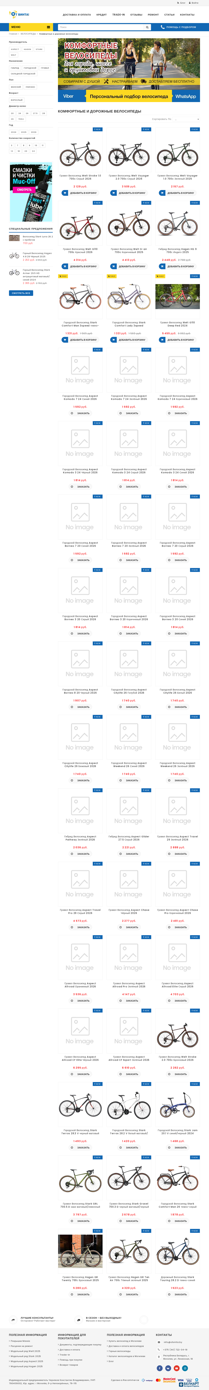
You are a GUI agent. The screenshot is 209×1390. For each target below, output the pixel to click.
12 (12, 151)
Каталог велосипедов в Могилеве (127, 1356)
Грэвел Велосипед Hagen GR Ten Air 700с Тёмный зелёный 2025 (129, 1279)
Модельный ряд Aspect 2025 (27, 1361)
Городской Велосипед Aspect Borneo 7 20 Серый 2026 (177, 544)
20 (12, 113)
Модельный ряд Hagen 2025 (27, 1366)
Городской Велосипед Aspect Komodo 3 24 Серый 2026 (129, 471)
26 (27, 113)
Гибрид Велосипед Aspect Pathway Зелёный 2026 (80, 838)
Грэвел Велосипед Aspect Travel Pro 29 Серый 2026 (80, 911)
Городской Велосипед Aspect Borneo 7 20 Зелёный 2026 (129, 544)
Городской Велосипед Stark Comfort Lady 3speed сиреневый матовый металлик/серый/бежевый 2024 (129, 324)
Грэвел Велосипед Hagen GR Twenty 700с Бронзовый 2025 (80, 1279)
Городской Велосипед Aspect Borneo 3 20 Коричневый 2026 (129, 618)
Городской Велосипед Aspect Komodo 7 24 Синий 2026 (80, 397)
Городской (30, 68)
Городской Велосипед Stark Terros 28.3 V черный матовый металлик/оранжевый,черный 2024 (80, 1132)
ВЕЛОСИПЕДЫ (28, 33)
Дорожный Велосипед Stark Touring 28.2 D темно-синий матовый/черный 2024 (177, 1279)
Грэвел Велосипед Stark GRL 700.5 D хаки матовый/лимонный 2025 (80, 1205)
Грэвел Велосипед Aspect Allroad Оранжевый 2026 (80, 985)
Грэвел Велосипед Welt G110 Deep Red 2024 (177, 324)
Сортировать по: (162, 119)
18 (19, 151)
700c (21, 119)
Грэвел (45, 68)
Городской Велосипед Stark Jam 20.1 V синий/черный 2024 (178, 1132)
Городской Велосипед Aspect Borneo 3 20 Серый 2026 (80, 618)
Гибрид (15, 68)
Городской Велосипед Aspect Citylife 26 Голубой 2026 (129, 691)
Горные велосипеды (120, 1351)
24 (19, 113)
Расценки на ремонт (22, 1346)
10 (36, 145)
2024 (13, 132)
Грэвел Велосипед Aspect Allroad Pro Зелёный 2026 (129, 985)
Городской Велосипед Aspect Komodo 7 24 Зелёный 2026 (129, 397)
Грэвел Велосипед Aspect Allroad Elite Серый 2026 (177, 985)
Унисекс (30, 87)
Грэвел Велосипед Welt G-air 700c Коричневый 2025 (129, 251)
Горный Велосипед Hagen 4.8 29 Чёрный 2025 (37, 255)
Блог (111, 1361)
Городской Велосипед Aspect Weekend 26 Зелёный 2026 (177, 765)
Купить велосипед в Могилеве (125, 1341)
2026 (33, 132)
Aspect (15, 49)
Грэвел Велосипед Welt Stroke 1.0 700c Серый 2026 (80, 177)
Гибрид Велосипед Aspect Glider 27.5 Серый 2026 (129, 838)
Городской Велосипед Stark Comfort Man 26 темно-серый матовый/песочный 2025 (178, 1205)
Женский (16, 87)
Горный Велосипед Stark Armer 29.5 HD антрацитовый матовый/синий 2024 (36, 274)
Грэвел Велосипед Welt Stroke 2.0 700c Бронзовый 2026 (177, 1058)
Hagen (27, 49)
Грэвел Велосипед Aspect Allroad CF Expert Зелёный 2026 (129, 1058)
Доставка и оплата (70, 1349)
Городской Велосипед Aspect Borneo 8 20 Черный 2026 (80, 691)
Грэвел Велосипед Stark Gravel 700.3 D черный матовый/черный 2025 (129, 1205)
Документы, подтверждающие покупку (81, 1344)
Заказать (83, 413)
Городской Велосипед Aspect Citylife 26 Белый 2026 (177, 691)
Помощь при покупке (71, 1359)
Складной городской (23, 73)
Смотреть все (21, 293)
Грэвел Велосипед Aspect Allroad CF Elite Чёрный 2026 (80, 1058)
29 (12, 119)
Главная (13, 33)
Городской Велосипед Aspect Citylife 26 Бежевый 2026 (80, 765)
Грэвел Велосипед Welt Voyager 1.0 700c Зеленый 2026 (178, 177)
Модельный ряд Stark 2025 (26, 1356)
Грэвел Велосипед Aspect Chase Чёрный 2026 (129, 911)
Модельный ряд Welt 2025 (25, 1351)
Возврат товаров (69, 1364)
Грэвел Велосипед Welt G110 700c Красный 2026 (80, 251)
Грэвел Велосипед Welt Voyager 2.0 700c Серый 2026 (129, 177)
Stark (39, 49)
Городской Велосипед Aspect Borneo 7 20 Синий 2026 (80, 544)
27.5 (35, 113)
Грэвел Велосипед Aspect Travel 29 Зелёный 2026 (177, 838)
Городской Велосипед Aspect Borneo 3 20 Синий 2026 (177, 618)
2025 (23, 132)
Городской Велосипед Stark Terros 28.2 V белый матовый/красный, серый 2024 (129, 1132)
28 (43, 113)
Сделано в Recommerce (125, 1380)
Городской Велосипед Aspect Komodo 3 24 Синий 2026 (177, 471)
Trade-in (65, 1354)
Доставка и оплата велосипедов (126, 1346)
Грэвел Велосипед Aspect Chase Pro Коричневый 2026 (177, 911)
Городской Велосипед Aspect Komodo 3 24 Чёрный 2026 (80, 471)
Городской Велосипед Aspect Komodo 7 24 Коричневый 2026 (178, 397)
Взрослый (17, 100)
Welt (13, 55)
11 (43, 145)
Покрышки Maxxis (20, 1341)
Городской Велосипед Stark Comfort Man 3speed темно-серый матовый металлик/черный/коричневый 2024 (80, 324)
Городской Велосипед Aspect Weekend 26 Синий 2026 (129, 765)
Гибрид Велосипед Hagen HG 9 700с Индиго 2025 (178, 251)
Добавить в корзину (83, 193)
